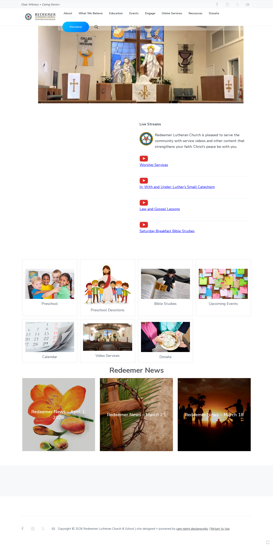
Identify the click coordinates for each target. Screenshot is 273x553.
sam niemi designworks (192, 541)
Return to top (220, 541)
